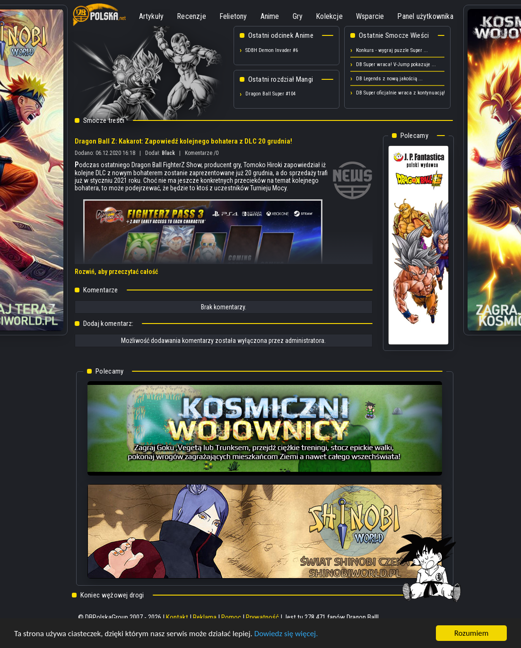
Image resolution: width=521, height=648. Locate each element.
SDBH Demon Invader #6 (271, 50)
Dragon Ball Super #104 (270, 94)
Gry (298, 16)
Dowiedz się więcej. (286, 634)
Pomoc (231, 617)
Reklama (205, 617)
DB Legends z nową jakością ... (389, 79)
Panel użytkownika (425, 16)
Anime (269, 16)
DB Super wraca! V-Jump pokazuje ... (396, 64)
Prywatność (262, 617)
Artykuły (151, 16)
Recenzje (191, 16)
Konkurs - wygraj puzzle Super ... (392, 50)
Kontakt (177, 617)
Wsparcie (370, 16)
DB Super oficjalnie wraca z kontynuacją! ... (403, 93)
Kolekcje (329, 16)
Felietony (233, 16)
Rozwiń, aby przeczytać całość (116, 271)
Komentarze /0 (201, 153)
